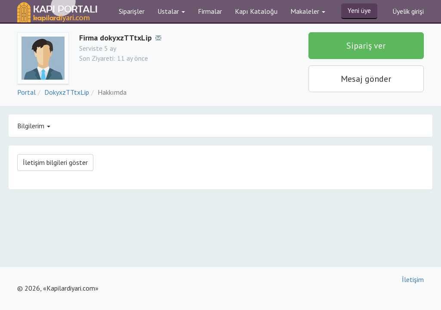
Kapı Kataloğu (256, 11)
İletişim (413, 279)
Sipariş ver (365, 45)
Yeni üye (359, 10)
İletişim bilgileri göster (55, 162)
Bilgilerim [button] (33, 125)
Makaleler (307, 11)
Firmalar (210, 11)
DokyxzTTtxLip (66, 92)
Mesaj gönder (366, 78)
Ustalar (171, 11)
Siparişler (132, 11)
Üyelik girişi (408, 11)
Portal (26, 92)
